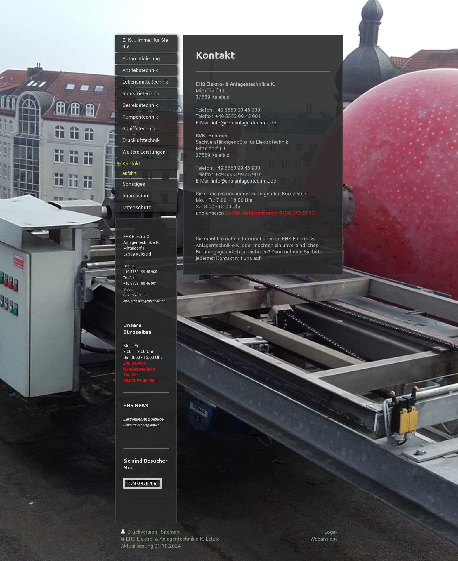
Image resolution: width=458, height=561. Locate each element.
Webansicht (323, 538)
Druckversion (139, 531)
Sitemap (170, 531)
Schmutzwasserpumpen (141, 425)
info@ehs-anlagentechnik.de (144, 301)
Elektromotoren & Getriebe (143, 419)
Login (331, 531)
